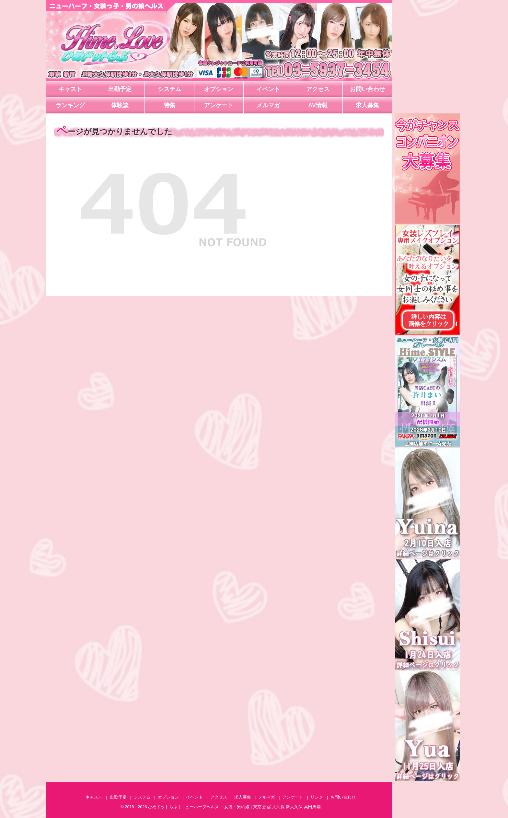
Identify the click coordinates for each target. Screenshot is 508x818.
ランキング (70, 105)
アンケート (218, 105)
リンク (316, 797)
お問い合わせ (367, 89)
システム (169, 89)
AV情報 (318, 105)
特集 (169, 105)
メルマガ (268, 105)
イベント (268, 89)
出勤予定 (120, 89)
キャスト (70, 89)
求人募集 (367, 105)
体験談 (120, 105)
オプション (218, 89)
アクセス (317, 89)
